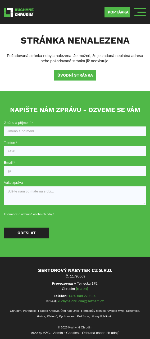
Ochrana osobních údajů (101, 333)
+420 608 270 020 (82, 296)
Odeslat (26, 232)
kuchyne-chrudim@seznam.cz (81, 301)
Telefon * (10, 143)
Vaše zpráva (13, 183)
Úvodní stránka (75, 75)
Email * (9, 162)
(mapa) (82, 288)
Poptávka (118, 12)
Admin (58, 333)
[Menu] (140, 12)
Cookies (72, 333)
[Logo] (19, 12)
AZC (46, 333)
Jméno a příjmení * (18, 123)
